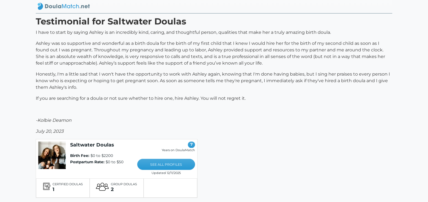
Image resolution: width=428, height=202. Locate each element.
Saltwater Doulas (92, 145)
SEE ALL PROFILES (166, 164)
